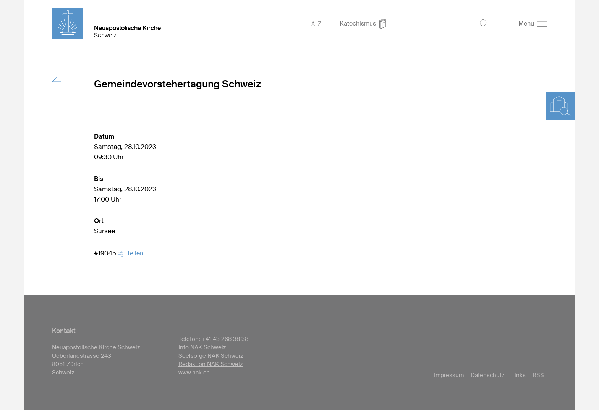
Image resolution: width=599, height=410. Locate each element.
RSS (538, 375)
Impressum (449, 375)
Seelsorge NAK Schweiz (210, 356)
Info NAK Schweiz (202, 347)
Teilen (130, 253)
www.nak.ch (194, 372)
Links (518, 375)
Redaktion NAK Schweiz (210, 364)
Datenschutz (487, 375)
